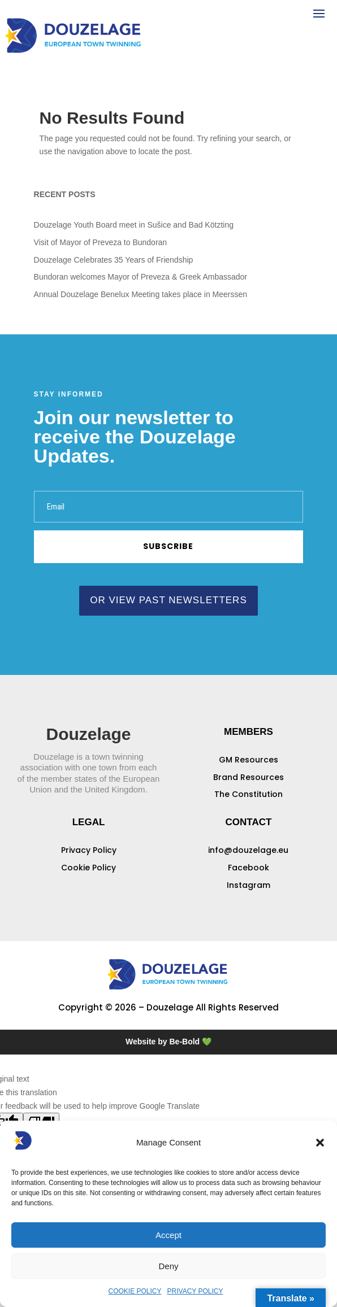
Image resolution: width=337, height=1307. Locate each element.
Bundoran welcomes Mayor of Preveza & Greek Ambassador (140, 276)
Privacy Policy (88, 850)
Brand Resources (248, 777)
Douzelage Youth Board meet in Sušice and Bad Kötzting (134, 224)
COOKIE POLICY (135, 1291)
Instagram (248, 885)
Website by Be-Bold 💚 (168, 1041)
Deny (168, 1266)
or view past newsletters (168, 600)
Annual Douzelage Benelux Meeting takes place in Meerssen (140, 294)
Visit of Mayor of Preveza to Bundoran (100, 242)
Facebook (248, 867)
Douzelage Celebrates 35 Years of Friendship (113, 259)
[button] (320, 1142)
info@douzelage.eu (248, 850)
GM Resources (248, 759)
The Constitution (248, 794)
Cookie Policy (88, 867)
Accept (168, 1235)
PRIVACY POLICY (195, 1291)
